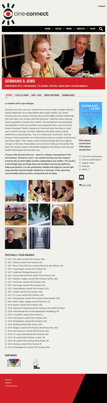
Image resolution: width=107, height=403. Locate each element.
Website (85, 166)
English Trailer (88, 163)
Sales (58, 29)
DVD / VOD (85, 185)
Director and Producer (91, 160)
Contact (101, 6)
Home (47, 29)
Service (81, 29)
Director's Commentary (92, 156)
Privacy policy (11, 386)
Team (92, 29)
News (69, 29)
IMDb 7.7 (86, 169)
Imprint (8, 383)
